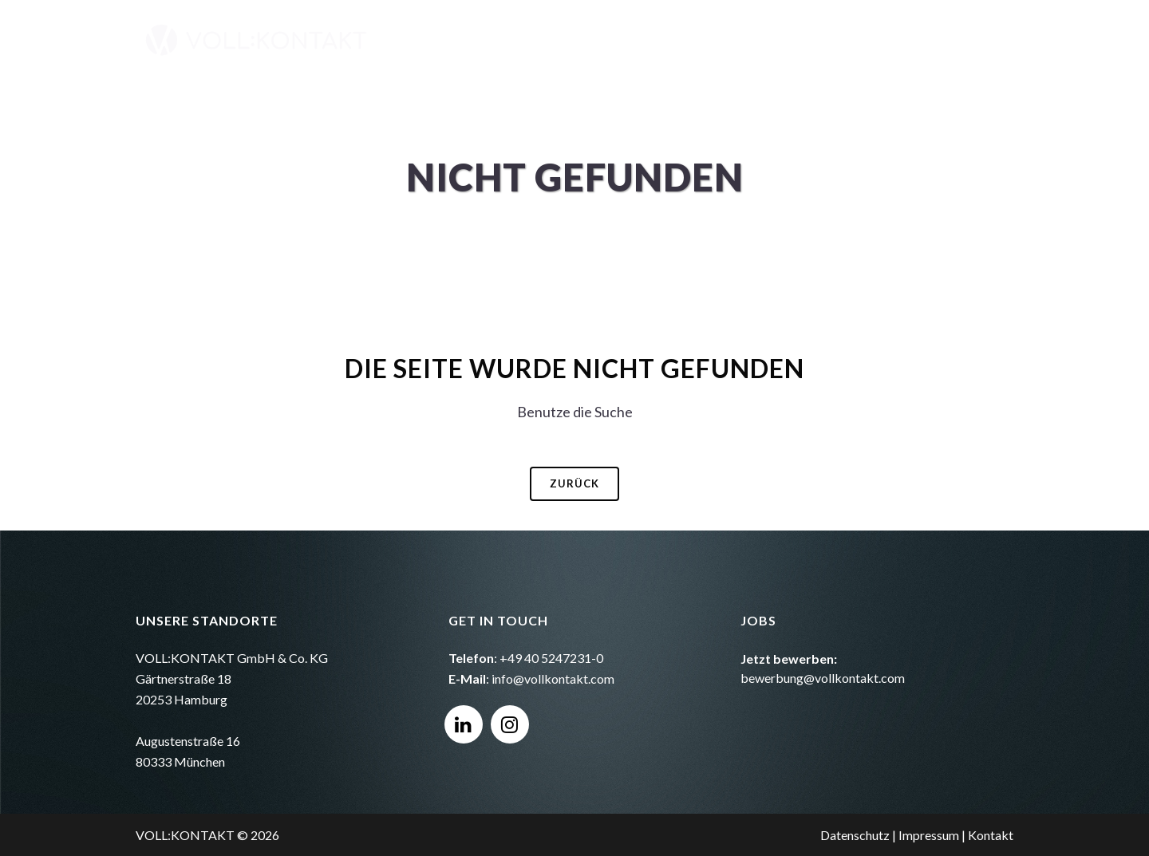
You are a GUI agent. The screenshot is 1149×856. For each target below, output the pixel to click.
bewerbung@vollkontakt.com (822, 677)
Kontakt (990, 834)
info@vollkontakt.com (553, 678)
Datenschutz (855, 834)
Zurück (574, 483)
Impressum (928, 834)
